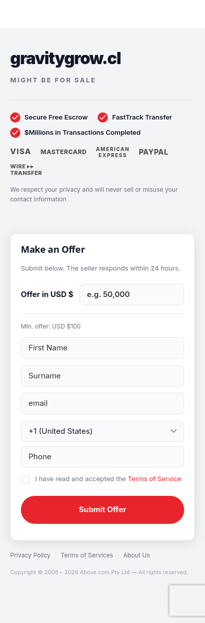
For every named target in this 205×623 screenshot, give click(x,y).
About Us (136, 555)
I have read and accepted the (108, 478)
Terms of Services (87, 555)
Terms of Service (154, 478)
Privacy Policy (30, 555)
